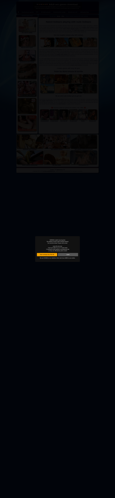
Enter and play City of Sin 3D (47, 254)
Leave (68, 254)
